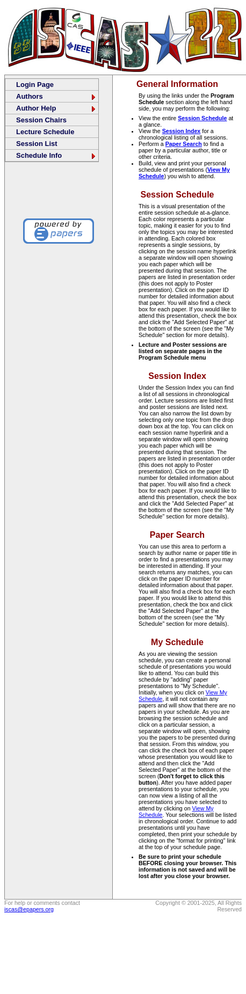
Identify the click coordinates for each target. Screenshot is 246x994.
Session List (36, 144)
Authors (56, 96)
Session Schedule (202, 118)
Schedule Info (56, 155)
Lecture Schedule (45, 132)
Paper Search (183, 144)
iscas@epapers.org (29, 909)
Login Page (35, 85)
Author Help (56, 108)
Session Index (181, 131)
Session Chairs (41, 120)
